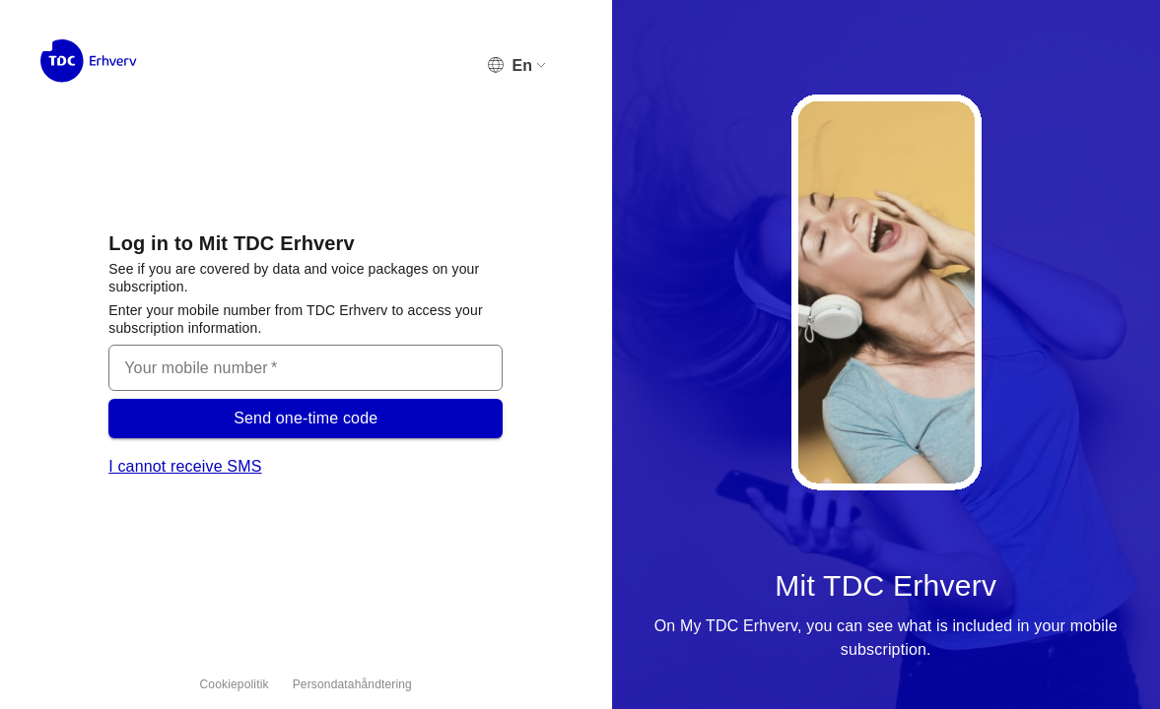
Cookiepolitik (234, 684)
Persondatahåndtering (352, 684)
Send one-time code (305, 418)
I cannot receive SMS (184, 466)
